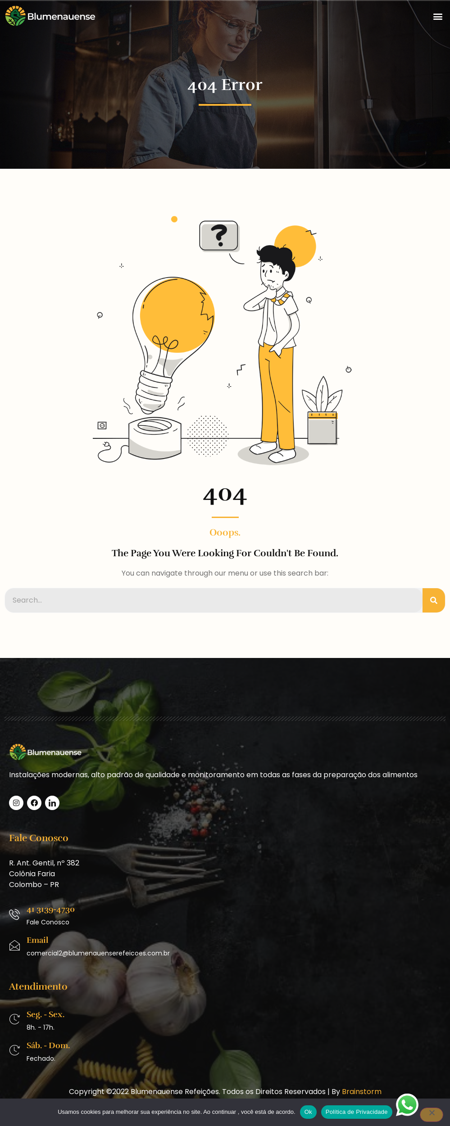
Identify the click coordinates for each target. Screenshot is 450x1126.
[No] (431, 1115)
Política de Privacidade (357, 1111)
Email (37, 940)
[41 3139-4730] (14, 914)
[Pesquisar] (434, 600)
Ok (308, 1111)
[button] (438, 16)
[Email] (14, 945)
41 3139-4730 (51, 909)
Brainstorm (362, 1091)
